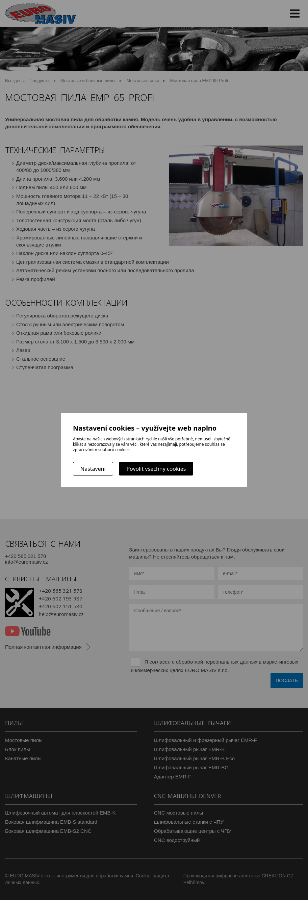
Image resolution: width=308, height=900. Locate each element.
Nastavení (93, 468)
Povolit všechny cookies (156, 468)
